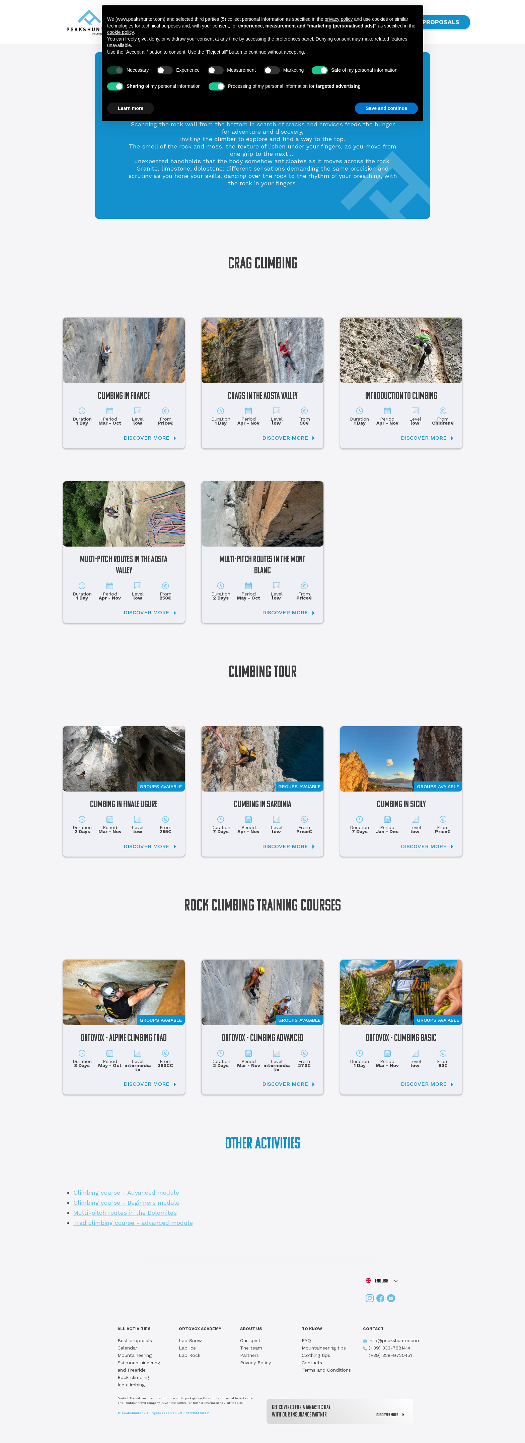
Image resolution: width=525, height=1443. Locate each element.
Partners (249, 1355)
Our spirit (250, 1340)
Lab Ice (187, 1348)
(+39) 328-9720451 (387, 1355)
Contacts (312, 1362)
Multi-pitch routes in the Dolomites (125, 1212)
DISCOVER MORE (392, 1414)
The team (251, 1348)
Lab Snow (190, 1340)
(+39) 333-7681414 (386, 1348)
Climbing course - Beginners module (126, 1202)
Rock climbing (133, 1377)
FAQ (306, 1340)
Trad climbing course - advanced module (133, 1222)
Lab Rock (189, 1355)
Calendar (127, 1348)
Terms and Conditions (326, 1370)
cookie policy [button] (120, 32)
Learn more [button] (130, 108)
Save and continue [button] (386, 108)
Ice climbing (131, 1384)
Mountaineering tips (324, 1348)
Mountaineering (135, 1355)
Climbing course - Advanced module (126, 1192)
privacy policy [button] (339, 19)
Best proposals (135, 1340)
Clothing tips (316, 1355)
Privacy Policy (255, 1362)
